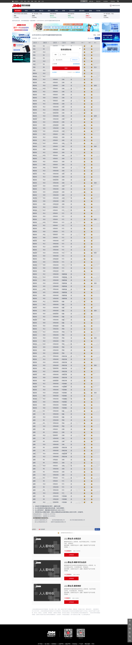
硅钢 (56, 10)
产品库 (81, 643)
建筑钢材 (17, 10)
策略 (32, 1)
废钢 (90, 10)
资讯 (25, 1)
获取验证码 (75, 59)
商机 (29, 1)
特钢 (63, 10)
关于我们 (40, 643)
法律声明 (60, 643)
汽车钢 (98, 10)
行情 (22, 1)
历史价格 (91, 38)
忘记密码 (54, 72)
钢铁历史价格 (116, 5)
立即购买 (71, 555)
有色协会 (74, 643)
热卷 (26, 10)
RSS (93, 643)
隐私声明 (67, 643)
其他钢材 (72, 10)
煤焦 (49, 10)
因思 (36, 1)
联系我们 (54, 643)
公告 (43, 1)
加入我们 (47, 643)
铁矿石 (41, 10)
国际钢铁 (82, 10)
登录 (66, 68)
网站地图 (87, 643)
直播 (39, 1)
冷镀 (33, 10)
